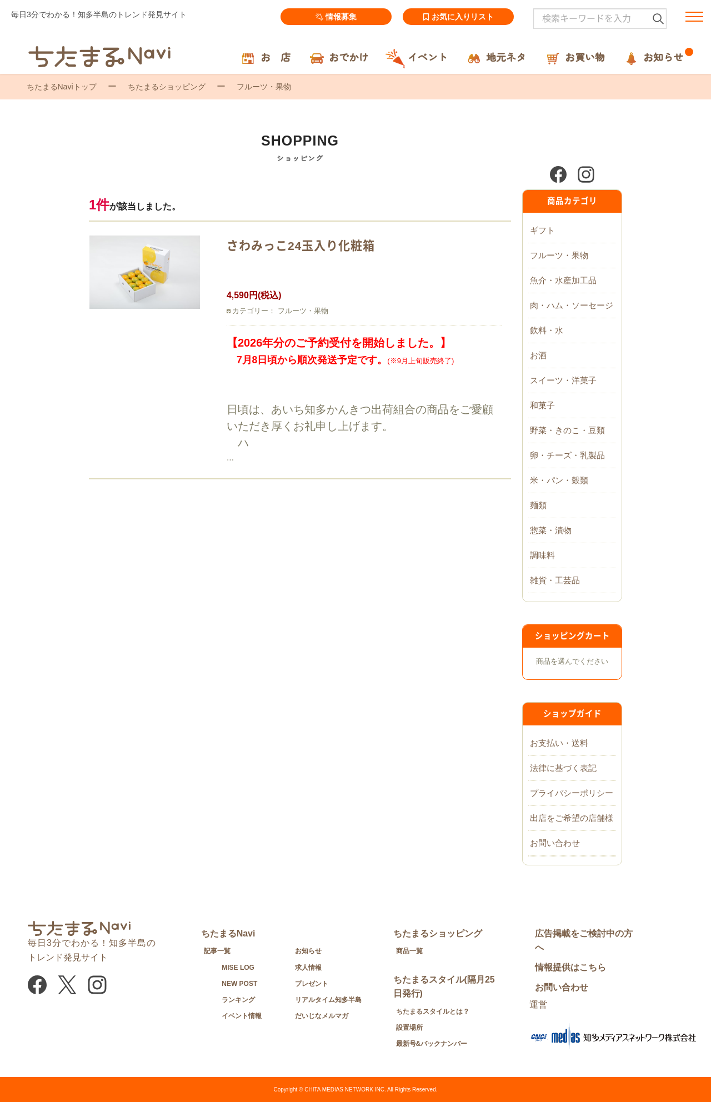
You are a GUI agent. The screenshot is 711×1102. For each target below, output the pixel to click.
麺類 (538, 505)
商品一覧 (409, 951)
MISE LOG (238, 967)
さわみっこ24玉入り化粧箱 (301, 245)
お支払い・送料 (559, 743)
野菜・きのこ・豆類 (567, 430)
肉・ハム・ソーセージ (571, 305)
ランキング (238, 1000)
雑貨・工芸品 (555, 580)
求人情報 (308, 967)
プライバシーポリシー (571, 793)
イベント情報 (242, 1016)
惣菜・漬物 (551, 530)
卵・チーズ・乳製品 (567, 455)
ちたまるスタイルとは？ (432, 1011)
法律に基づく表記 (563, 768)
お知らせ (308, 951)
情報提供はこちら (570, 967)
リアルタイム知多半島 (328, 1000)
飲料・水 (546, 330)
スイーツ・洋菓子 (563, 380)
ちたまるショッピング (167, 86)
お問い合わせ (555, 843)
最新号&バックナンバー (432, 1044)
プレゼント (311, 984)
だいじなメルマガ (321, 1016)
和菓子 (542, 405)
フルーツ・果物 (559, 255)
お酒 (538, 355)
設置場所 (409, 1027)
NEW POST (239, 984)
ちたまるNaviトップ (62, 86)
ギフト (542, 230)
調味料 (542, 555)
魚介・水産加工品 (563, 280)
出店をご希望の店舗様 (571, 818)
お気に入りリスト (458, 16)
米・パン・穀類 (559, 480)
